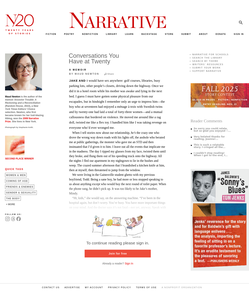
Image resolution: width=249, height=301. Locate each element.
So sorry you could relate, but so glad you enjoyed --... (212, 129)
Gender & (21, 192)
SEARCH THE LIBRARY (207, 58)
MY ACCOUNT (94, 287)
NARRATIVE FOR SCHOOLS (210, 54)
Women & (16, 175)
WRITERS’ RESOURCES (208, 64)
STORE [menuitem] (169, 34)
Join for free (118, 253)
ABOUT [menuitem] (203, 34)
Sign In (129, 263)
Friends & (19, 187)
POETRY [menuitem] (69, 34)
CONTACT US (51, 287)
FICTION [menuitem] (51, 34)
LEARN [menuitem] (129, 34)
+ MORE (10, 204)
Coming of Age (17, 181)
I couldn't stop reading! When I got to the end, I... (211, 154)
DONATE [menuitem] (221, 34)
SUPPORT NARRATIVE (207, 71)
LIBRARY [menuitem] (111, 34)
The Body (13, 198)
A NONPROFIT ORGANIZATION (182, 287)
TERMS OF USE (146, 287)
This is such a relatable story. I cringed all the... (209, 146)
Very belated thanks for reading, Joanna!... (209, 137)
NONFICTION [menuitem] (90, 34)
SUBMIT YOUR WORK (206, 67)
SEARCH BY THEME (205, 61)
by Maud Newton (84, 74)
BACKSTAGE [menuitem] (149, 34)
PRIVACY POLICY (119, 287)
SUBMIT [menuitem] (186, 34)
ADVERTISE (72, 287)
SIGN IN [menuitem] (239, 34)
